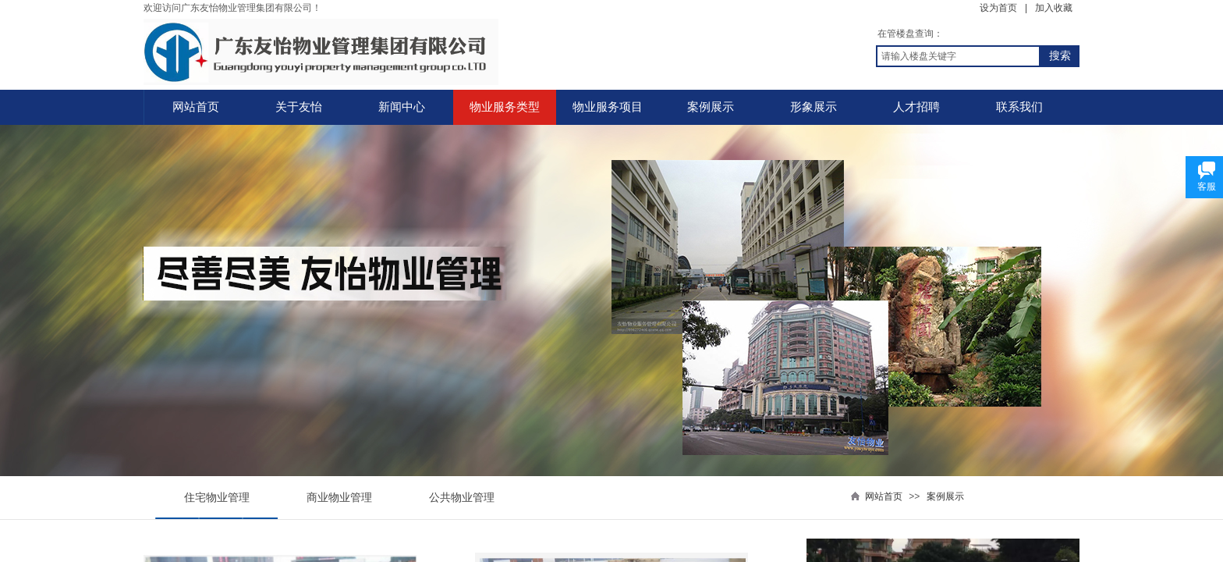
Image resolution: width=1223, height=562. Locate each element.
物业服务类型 (505, 107)
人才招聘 (916, 107)
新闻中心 (401, 107)
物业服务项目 (608, 107)
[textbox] (958, 56)
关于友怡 (298, 107)
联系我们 (1019, 107)
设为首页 (998, 7)
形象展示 (813, 107)
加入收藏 (1053, 7)
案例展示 (710, 107)
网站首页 (195, 107)
